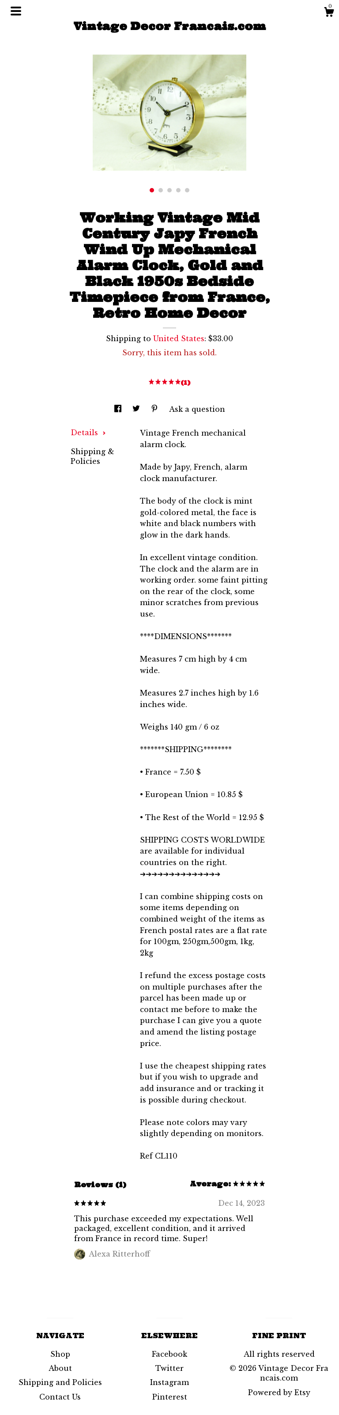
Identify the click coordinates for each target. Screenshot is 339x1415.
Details (88, 432)
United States (178, 338)
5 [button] (187, 190)
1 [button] (152, 190)
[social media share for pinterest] (155, 409)
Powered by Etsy (279, 1392)
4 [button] (178, 190)
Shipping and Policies (60, 1382)
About (60, 1368)
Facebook (169, 1354)
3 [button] (169, 190)
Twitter (169, 1368)
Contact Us (60, 1396)
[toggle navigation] (16, 11)
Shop (60, 1354)
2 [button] (160, 190)
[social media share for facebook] (119, 409)
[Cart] (329, 13)
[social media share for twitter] (137, 409)
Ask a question (197, 409)
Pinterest (169, 1396)
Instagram (169, 1382)
